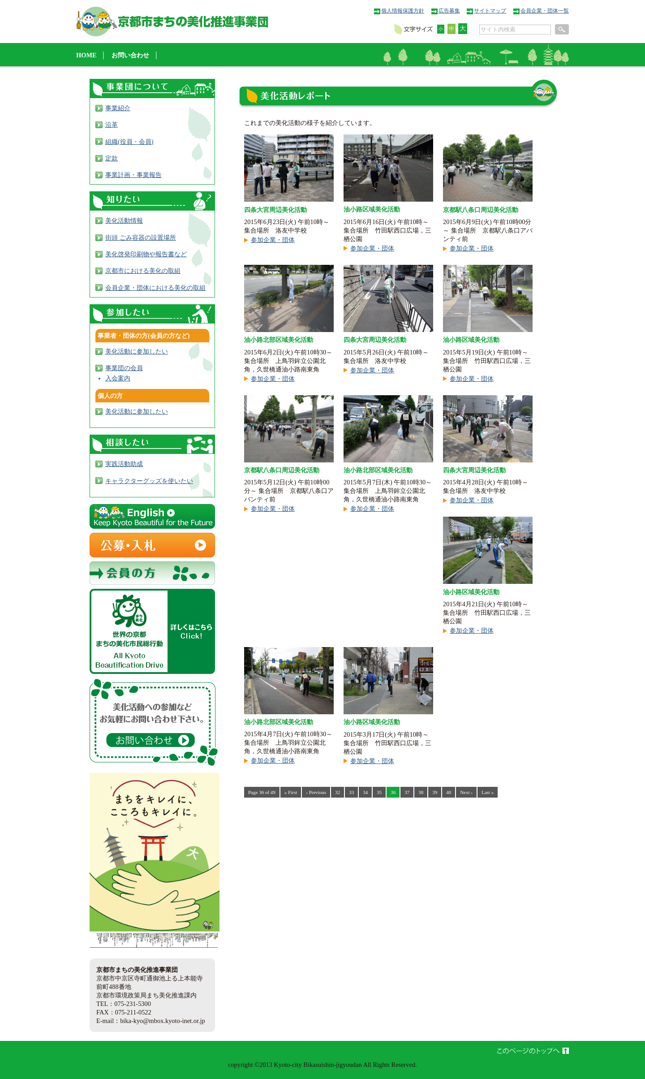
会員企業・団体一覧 (544, 10)
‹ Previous (316, 792)
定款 (111, 158)
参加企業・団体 (273, 239)
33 (351, 792)
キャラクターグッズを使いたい (149, 480)
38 (420, 792)
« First (290, 792)
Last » (488, 792)
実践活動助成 (124, 463)
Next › (466, 792)
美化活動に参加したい (136, 351)
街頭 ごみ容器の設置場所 (140, 237)
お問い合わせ (130, 55)
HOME (86, 55)
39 (434, 792)
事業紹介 (117, 108)
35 (379, 792)
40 (448, 792)
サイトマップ (490, 10)
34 (365, 792)
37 (406, 792)
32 (337, 792)
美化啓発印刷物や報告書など (146, 254)
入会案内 (117, 378)
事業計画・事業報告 (133, 174)
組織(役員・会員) (129, 141)
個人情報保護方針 (402, 10)
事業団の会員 (124, 367)
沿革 (111, 124)
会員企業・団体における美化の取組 (155, 287)
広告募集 (449, 10)
